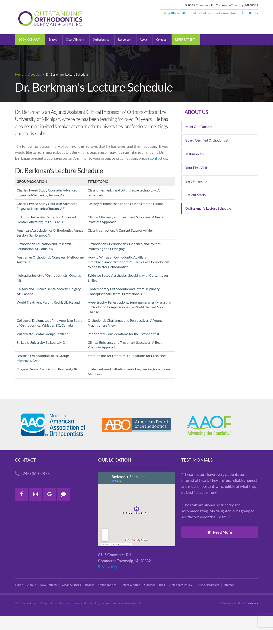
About (149, 53)
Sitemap (229, 598)
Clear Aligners (77, 53)
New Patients (49, 598)
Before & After (130, 598)
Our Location (114, 473)
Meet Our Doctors (198, 140)
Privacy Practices (207, 598)
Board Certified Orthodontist (206, 154)
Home (19, 598)
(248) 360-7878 (176, 13)
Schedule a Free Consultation (215, 13)
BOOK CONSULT (30, 53)
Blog (162, 598)
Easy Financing (196, 195)
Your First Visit (196, 181)
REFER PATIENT (193, 53)
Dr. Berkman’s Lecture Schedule (208, 222)
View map (108, 580)
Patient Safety (195, 208)
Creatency (251, 616)
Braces (54, 53)
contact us (158, 172)
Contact (168, 53)
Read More (219, 546)
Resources (129, 53)
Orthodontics (105, 53)
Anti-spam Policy (180, 598)
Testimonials (194, 168)
